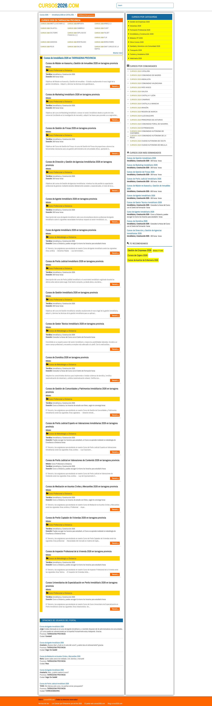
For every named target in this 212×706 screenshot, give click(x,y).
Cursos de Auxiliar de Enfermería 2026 (143, 260)
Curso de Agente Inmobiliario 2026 (140, 211)
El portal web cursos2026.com (95, 703)
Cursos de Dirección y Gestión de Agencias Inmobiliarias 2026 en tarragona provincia (79, 163)
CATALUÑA (140, 71)
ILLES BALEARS (142, 116)
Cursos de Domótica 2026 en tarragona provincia (67, 357)
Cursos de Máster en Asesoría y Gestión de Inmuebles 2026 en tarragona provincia (82, 63)
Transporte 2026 (136, 50)
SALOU (75, 46)
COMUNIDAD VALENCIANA (146, 83)
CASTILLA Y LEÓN (142, 96)
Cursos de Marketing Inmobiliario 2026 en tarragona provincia (73, 94)
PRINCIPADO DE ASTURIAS (146, 120)
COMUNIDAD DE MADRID (145, 75)
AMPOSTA (76, 23)
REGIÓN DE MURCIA (143, 112)
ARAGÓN (139, 108)
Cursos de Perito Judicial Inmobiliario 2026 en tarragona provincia (74, 261)
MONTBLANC (77, 42)
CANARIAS (140, 100)
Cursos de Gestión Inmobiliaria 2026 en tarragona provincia (72, 292)
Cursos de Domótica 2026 (137, 221)
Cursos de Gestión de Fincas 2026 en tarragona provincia (71, 128)
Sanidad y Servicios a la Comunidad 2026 (145, 46)
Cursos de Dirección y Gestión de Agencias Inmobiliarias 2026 (144, 232)
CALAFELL (49, 28)
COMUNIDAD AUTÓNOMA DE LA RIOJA (148, 137)
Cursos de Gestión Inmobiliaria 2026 (141, 158)
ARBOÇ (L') (103, 23)
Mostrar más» (118, 53)
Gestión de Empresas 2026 (140, 22)
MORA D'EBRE (104, 42)
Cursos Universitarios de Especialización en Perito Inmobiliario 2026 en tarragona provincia (81, 584)
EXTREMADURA (142, 128)
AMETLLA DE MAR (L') (53, 23)
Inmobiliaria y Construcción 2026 (141, 34)
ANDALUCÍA (140, 79)
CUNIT (102, 28)
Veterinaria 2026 (136, 58)
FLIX (101, 37)
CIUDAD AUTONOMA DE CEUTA (148, 141)
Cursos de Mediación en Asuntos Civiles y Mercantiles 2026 (60, 656)
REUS (47, 46)
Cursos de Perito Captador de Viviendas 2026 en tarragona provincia (76, 517)
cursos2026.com (49, 699)
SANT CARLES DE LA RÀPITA (107, 47)
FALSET (102, 33)
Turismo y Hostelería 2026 (139, 54)
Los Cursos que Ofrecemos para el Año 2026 (67, 703)
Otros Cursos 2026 (137, 42)
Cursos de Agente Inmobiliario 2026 (52, 626)
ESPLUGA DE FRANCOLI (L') (77, 34)
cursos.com (58, 5)
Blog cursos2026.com (115, 703)
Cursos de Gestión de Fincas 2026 (140, 171)
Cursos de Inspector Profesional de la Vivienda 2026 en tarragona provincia (79, 551)
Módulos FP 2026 (136, 38)
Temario (115, 86)
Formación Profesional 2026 (140, 30)
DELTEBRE (49, 33)
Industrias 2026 (135, 26)
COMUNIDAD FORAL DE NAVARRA (149, 124)
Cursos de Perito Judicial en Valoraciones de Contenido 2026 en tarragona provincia (82, 460)
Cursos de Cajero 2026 (138, 255)
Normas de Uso (43, 703)
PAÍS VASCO (140, 87)
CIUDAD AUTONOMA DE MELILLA (148, 145)
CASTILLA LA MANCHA (144, 104)
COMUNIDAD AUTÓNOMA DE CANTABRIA (147, 132)
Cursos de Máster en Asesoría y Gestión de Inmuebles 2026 (148, 187)
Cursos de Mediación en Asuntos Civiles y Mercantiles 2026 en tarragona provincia (82, 486)
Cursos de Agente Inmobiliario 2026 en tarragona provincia (71, 198)
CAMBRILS (76, 28)
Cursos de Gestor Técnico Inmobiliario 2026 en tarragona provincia (75, 323)
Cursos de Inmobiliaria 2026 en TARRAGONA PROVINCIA (70, 58)
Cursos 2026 (44, 15)
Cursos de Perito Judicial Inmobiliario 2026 (54, 683)
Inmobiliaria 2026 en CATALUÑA (63, 15)
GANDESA (49, 42)
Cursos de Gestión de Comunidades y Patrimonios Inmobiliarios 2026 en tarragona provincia (82, 390)
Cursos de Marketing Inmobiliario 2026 (142, 164)
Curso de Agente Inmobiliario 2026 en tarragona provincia (71, 230)
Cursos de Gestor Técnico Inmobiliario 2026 (144, 202)
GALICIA (139, 91)
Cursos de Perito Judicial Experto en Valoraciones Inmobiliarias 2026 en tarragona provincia (82, 424)
